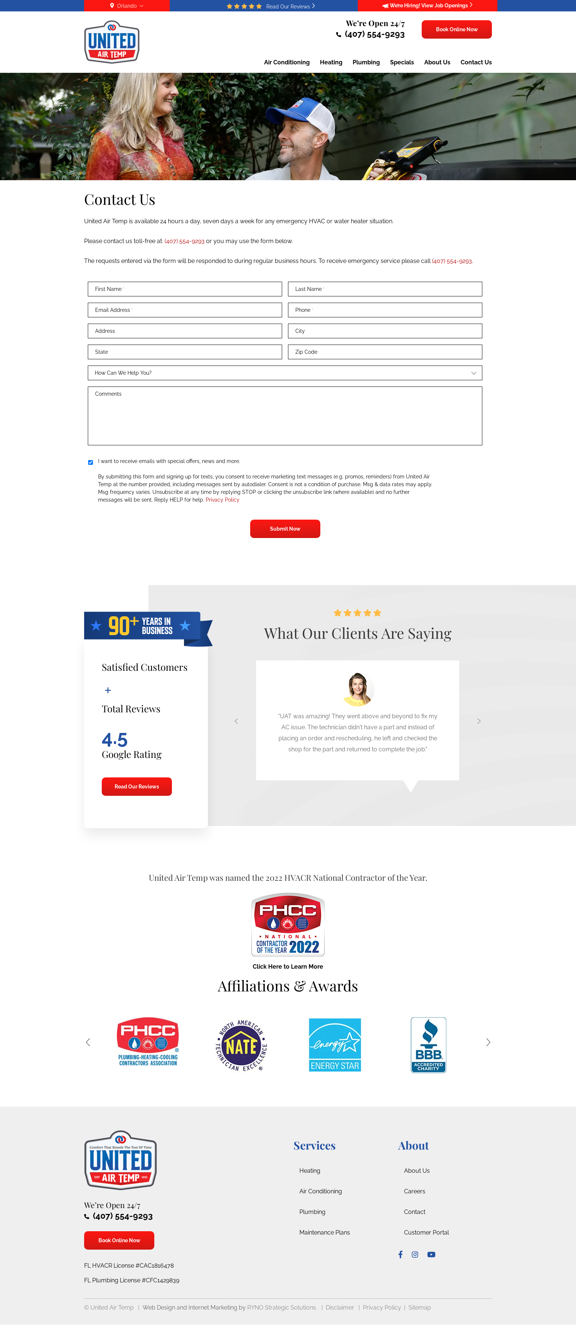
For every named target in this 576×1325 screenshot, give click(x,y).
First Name (110, 289)
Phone (304, 310)
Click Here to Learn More (288, 966)
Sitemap (419, 1307)
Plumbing (312, 1211)
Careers (414, 1191)
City (300, 331)
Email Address (114, 310)
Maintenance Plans (324, 1232)
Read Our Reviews (137, 787)
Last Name (310, 289)
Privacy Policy (222, 500)
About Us (417, 1170)
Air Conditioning (320, 1191)
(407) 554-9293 (370, 34)
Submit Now (285, 529)
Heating (309, 1170)
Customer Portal (426, 1232)
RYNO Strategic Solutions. (282, 1307)
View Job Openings (446, 5)
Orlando (127, 6)
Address (105, 331)
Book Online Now (457, 29)
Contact (414, 1211)
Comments (108, 394)
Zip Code (306, 352)
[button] (232, 726)
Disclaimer (340, 1307)
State (101, 352)
